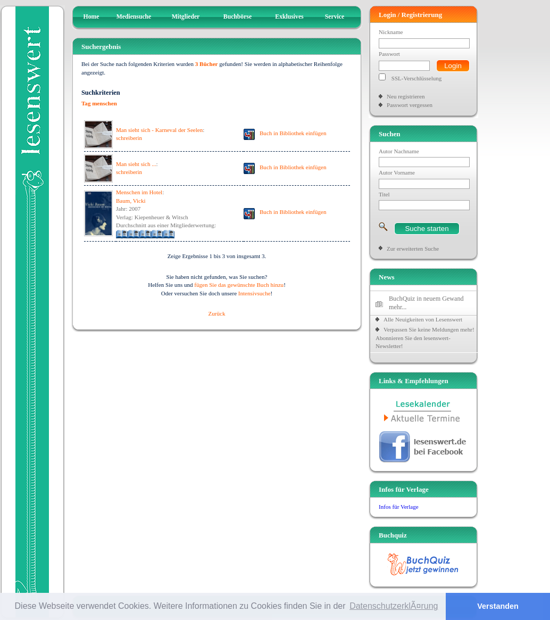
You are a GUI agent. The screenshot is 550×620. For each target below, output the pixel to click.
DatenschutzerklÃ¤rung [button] (393, 605)
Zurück (217, 313)
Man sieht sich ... (136, 164)
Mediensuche (134, 16)
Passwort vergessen (409, 105)
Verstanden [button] (498, 606)
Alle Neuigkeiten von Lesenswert (423, 319)
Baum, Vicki (131, 200)
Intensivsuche (254, 293)
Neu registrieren (405, 96)
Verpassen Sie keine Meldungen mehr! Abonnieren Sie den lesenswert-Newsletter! (425, 337)
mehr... (397, 307)
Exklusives (289, 16)
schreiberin (129, 138)
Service (334, 16)
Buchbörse (237, 16)
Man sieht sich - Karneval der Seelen (159, 130)
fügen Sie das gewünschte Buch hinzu (239, 285)
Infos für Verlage (399, 506)
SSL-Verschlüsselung (416, 78)
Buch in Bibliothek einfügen (293, 133)
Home (91, 16)
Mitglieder (186, 16)
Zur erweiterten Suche (413, 248)
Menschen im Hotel (139, 192)
